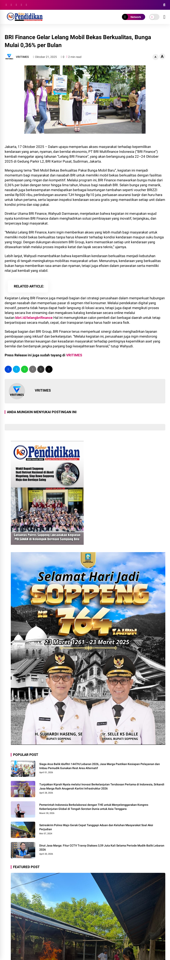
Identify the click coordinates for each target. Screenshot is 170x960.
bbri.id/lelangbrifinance (34, 318)
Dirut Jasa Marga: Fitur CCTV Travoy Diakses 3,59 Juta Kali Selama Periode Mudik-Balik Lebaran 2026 (101, 847)
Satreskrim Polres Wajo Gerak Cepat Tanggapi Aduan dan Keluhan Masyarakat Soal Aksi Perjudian (96, 827)
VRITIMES (74, 355)
